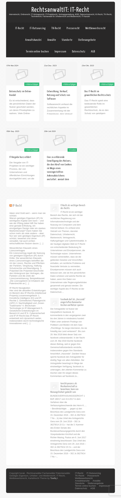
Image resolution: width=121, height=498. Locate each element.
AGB (93, 51)
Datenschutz (78, 51)
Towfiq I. (54, 478)
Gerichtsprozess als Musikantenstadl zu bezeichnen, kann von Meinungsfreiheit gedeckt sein (64, 388)
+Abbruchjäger (31, 84)
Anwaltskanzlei (33, 39)
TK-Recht (56, 28)
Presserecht (73, 28)
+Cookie (72, 150)
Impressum (60, 51)
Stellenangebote (87, 39)
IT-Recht (19, 28)
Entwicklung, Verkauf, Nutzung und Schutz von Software (58, 95)
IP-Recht (17, 205)
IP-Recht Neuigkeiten (19, 288)
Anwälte (51, 39)
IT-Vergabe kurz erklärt (20, 157)
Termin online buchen (37, 51)
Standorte (67, 39)
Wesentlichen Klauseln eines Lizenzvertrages (23, 249)
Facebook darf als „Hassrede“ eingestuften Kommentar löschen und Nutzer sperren (72, 302)
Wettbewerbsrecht (95, 28)
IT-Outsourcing (38, 28)
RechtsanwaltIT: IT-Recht (60, 9)
